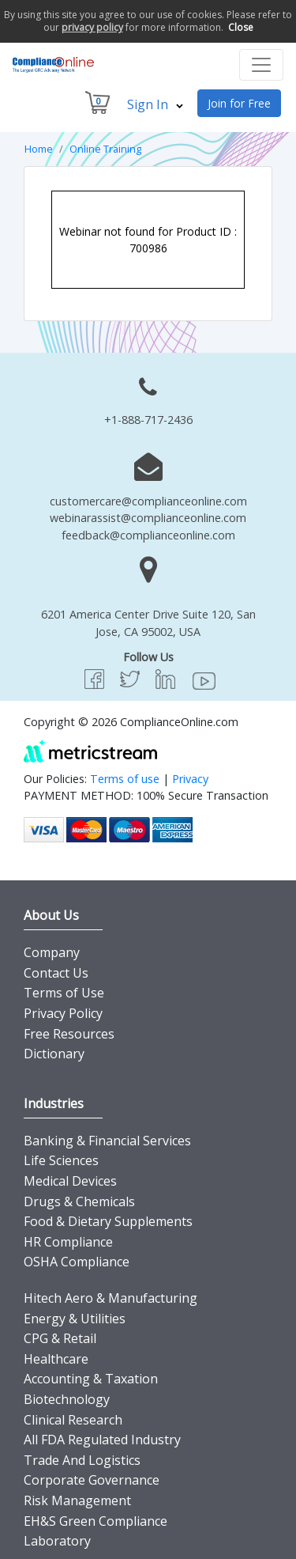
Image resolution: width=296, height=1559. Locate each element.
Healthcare (56, 1359)
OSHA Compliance (76, 1261)
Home (38, 149)
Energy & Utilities (75, 1318)
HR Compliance (68, 1242)
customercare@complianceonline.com (148, 501)
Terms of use (124, 778)
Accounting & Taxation (91, 1378)
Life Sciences (61, 1160)
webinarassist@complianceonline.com (148, 517)
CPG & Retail (60, 1338)
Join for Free (239, 103)
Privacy (190, 778)
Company (52, 952)
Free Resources (69, 1033)
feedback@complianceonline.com (148, 535)
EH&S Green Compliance (95, 1521)
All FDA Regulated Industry (102, 1439)
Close (240, 27)
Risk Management (77, 1500)
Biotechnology (67, 1399)
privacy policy (92, 27)
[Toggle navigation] (261, 65)
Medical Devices (70, 1181)
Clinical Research (73, 1419)
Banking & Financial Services (107, 1140)
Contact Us (56, 973)
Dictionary (54, 1053)
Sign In (155, 104)
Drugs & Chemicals (79, 1201)
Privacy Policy (63, 1013)
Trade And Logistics (82, 1460)
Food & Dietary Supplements (108, 1221)
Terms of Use (64, 992)
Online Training (105, 149)
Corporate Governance (91, 1480)
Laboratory (57, 1541)
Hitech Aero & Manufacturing (110, 1298)
